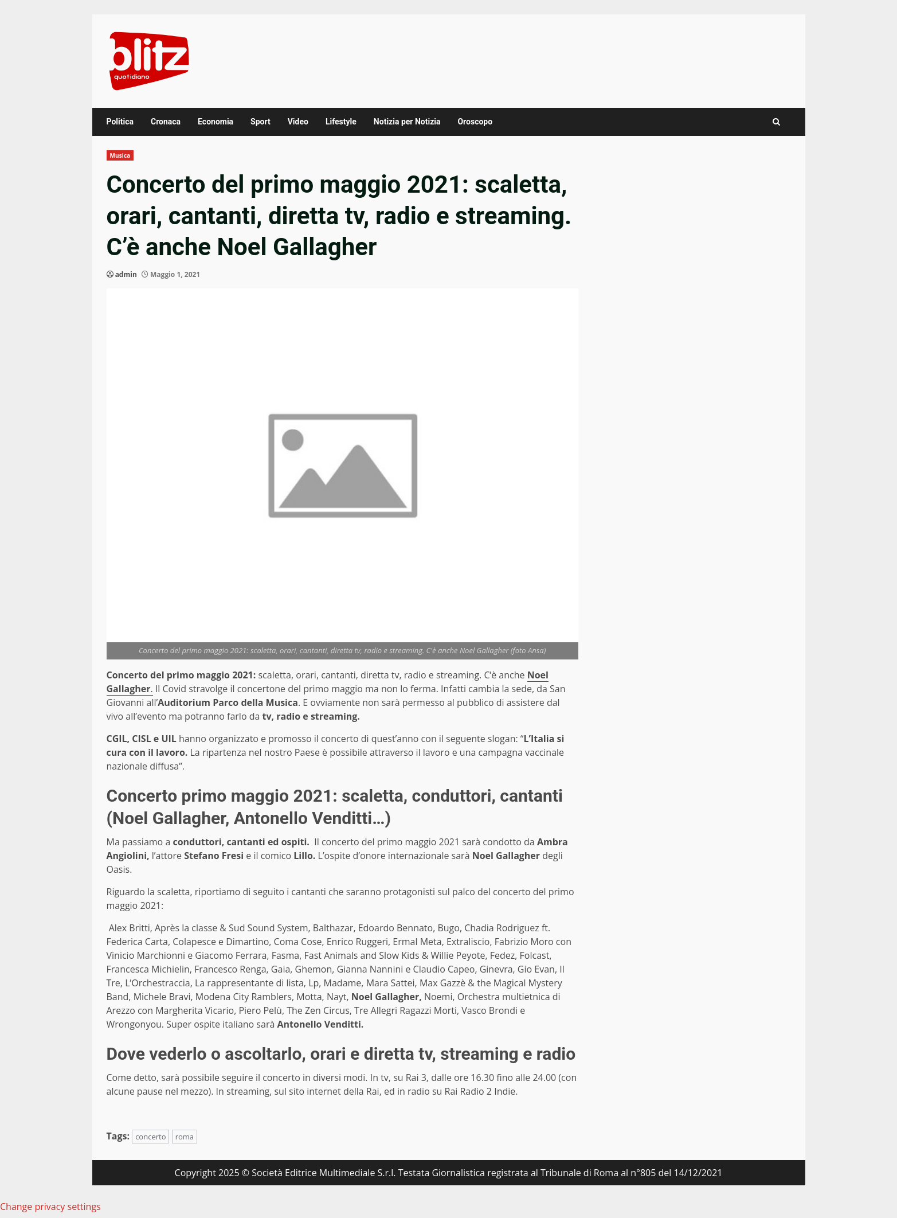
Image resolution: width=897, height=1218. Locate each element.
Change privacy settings (50, 1206)
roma (184, 1136)
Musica (120, 155)
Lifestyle (341, 121)
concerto (150, 1136)
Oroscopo (474, 121)
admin (126, 274)
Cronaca (166, 121)
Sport (260, 121)
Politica (120, 121)
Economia (215, 121)
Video (298, 121)
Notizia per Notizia (407, 121)
